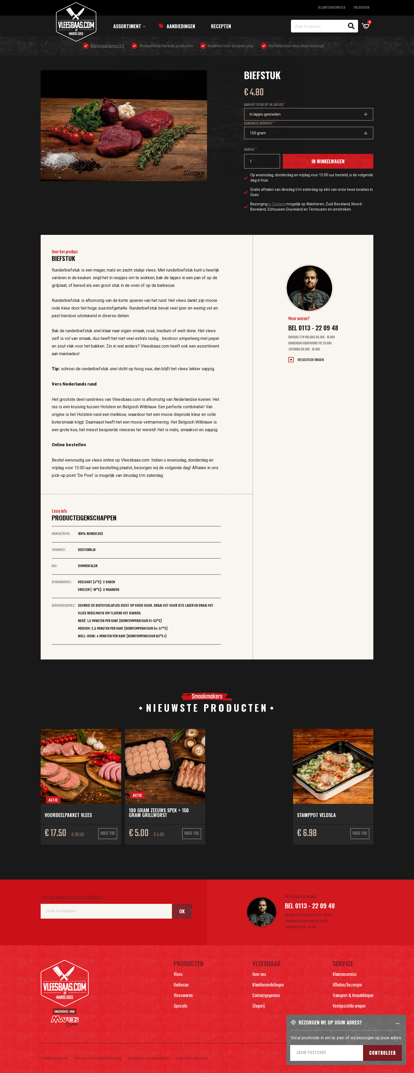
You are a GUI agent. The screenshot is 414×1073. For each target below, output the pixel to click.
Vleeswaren (183, 996)
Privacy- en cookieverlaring (98, 1058)
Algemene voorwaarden (148, 1058)
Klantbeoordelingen (268, 985)
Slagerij (258, 1006)
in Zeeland (277, 204)
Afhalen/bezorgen (347, 985)
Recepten (221, 26)
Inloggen (361, 8)
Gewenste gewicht (258, 124)
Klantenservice (332, 8)
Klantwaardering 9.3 (107, 46)
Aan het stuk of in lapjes (263, 105)
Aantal (249, 150)
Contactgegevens (266, 996)
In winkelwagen (328, 161)
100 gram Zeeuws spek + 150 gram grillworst (159, 812)
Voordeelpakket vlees (68, 815)
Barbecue (181, 985)
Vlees (178, 975)
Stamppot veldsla (316, 815)
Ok (182, 911)
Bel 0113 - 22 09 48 (313, 327)
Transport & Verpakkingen (353, 996)
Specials (180, 1006)
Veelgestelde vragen (311, 360)
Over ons (259, 975)
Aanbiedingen (181, 26)
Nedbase (201, 1058)
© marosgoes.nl (54, 1058)
